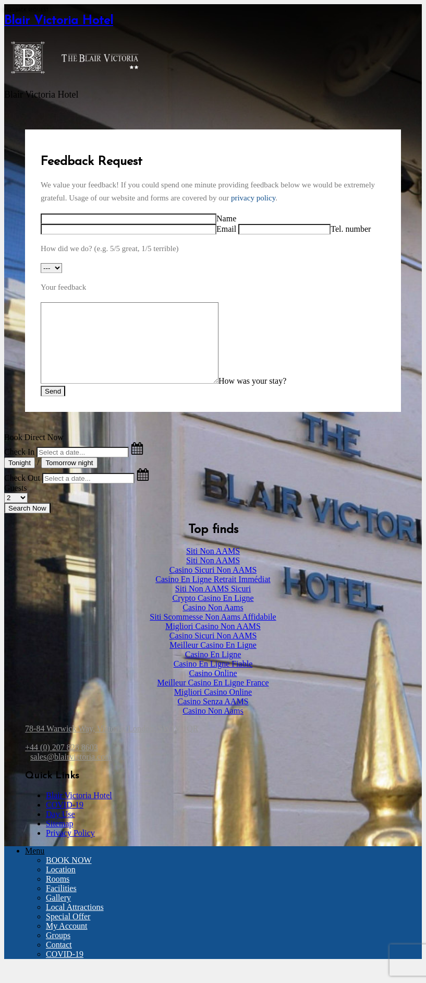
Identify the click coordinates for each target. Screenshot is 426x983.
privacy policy (253, 198)
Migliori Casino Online (213, 707)
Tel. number (351, 228)
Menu (34, 866)
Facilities (61, 903)
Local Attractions (75, 922)
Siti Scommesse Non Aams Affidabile (213, 632)
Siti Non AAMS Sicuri (213, 604)
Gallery (58, 913)
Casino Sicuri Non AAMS (213, 585)
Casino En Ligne (213, 670)
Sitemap (59, 839)
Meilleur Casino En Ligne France (213, 698)
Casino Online (213, 688)
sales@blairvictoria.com (71, 772)
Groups (58, 950)
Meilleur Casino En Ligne (213, 660)
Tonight (19, 478)
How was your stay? (273, 396)
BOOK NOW (69, 875)
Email (226, 228)
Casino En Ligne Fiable (213, 679)
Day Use (60, 829)
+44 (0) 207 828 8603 (61, 763)
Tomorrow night (69, 478)
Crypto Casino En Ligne (213, 613)
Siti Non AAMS (213, 566)
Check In (19, 467)
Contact (59, 960)
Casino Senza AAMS (213, 717)
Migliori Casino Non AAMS (213, 641)
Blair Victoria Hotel (58, 21)
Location (61, 885)
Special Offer (68, 932)
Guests (15, 503)
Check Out (22, 493)
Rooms (57, 894)
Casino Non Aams (212, 623)
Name (226, 218)
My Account (67, 941)
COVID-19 (64, 820)
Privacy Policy (70, 848)
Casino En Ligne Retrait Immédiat (212, 594)
